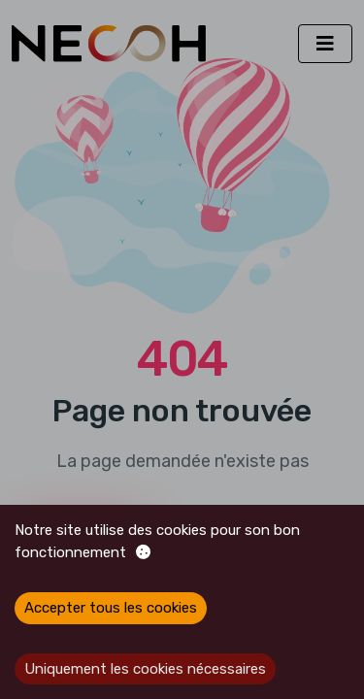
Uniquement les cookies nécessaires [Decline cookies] (145, 669)
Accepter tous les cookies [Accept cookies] (110, 607)
